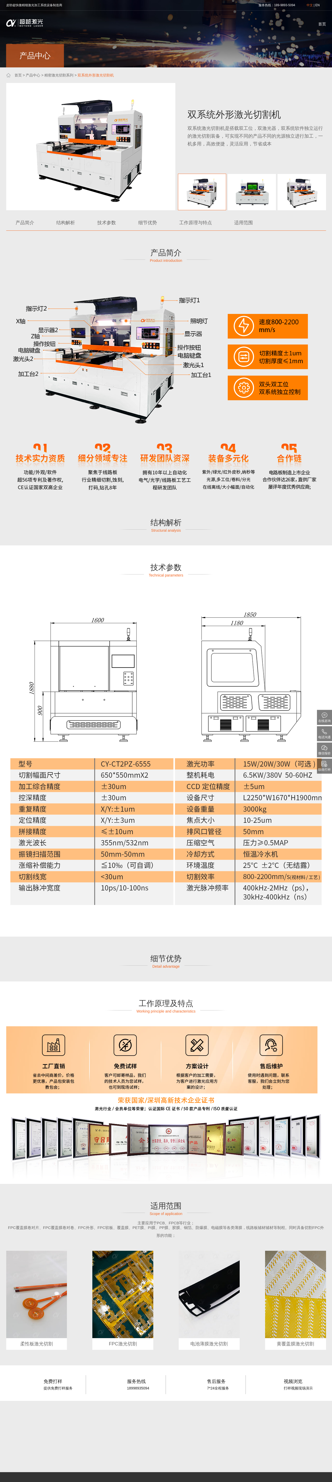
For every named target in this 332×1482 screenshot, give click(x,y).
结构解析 (65, 222)
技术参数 (106, 222)
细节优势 (147, 222)
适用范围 (243, 222)
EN (317, 5)
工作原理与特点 (195, 222)
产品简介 (25, 222)
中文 (310, 5)
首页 (322, 24)
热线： (269, 5)
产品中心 (33, 75)
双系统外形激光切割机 (96, 75)
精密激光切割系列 (58, 75)
